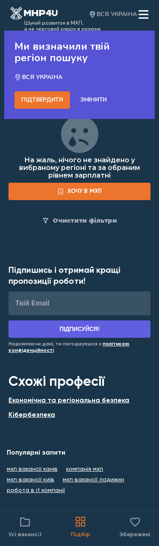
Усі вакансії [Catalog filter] (25, 526)
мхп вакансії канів (32, 469)
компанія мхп (84, 469)
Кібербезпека (31, 415)
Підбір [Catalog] (80, 526)
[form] (79, 191)
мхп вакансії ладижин (93, 480)
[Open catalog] (33, 14)
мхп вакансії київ (30, 480)
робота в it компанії (36, 490)
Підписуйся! (79, 328)
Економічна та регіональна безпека (68, 400)
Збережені (135, 526)
